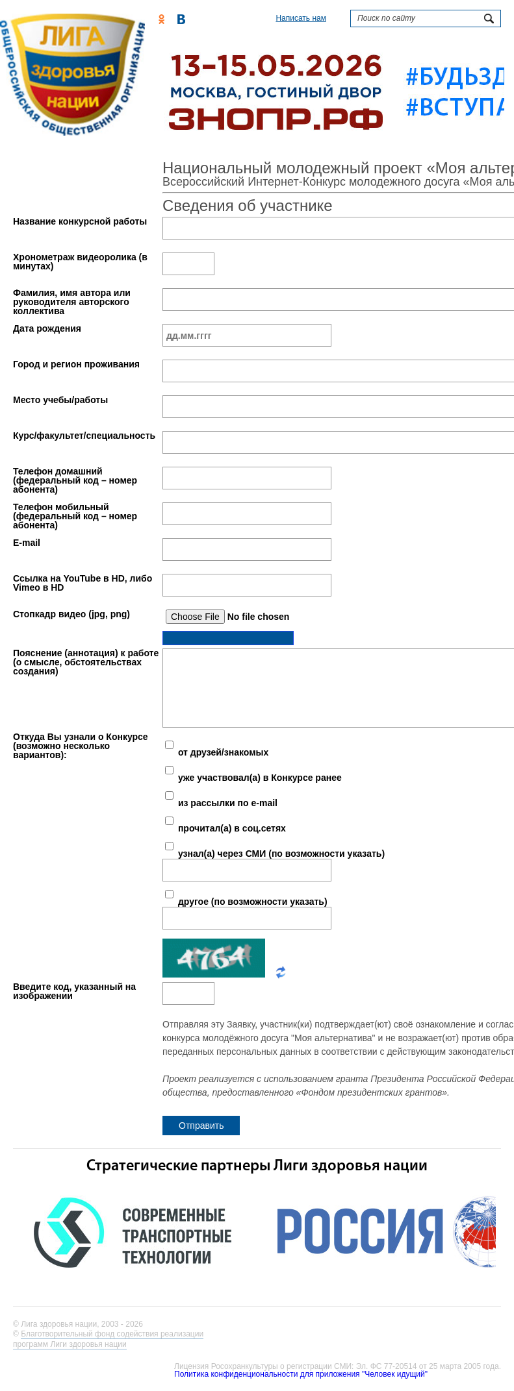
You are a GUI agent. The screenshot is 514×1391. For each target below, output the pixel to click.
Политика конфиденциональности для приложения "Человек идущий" (301, 1374)
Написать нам (301, 18)
